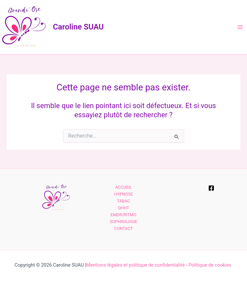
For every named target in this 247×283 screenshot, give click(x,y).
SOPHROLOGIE (124, 221)
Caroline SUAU (78, 26)
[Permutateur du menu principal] (240, 27)
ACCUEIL (123, 187)
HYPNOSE (123, 194)
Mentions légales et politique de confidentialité (135, 265)
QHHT (123, 207)
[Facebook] (211, 188)
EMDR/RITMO (124, 214)
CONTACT (123, 228)
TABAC (123, 200)
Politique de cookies (210, 265)
